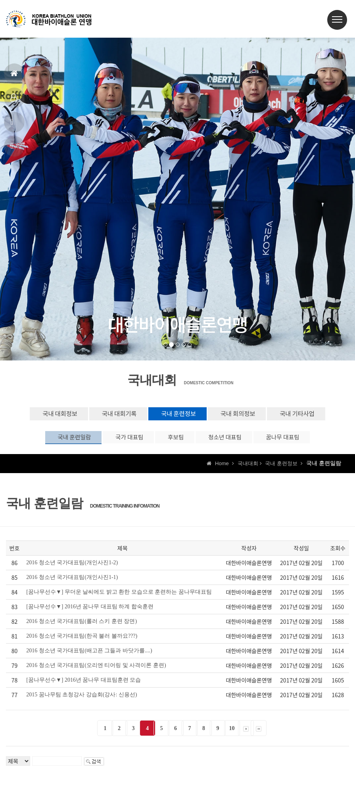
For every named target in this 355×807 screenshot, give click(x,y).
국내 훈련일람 (55, 441)
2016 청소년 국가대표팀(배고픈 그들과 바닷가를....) (89, 656)
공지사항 (12, 125)
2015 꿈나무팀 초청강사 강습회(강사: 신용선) (81, 700)
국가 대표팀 (119, 441)
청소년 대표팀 (233, 441)
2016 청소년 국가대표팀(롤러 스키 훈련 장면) (81, 627)
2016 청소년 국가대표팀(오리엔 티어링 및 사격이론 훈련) (96, 671)
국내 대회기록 (108, 415)
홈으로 (14, 76)
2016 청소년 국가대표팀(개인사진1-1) (72, 583)
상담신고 (12, 149)
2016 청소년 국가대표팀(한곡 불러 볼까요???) (81, 641)
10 (232, 734)
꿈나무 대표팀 (300, 441)
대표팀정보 (13, 101)
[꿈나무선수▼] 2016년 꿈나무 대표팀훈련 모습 (83, 685)
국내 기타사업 (316, 415)
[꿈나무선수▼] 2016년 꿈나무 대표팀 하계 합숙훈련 (90, 612)
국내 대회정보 (38, 415)
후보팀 (175, 441)
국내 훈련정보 (177, 415)
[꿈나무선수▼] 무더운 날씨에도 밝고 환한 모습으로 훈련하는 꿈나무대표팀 (119, 597)
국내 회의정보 (247, 415)
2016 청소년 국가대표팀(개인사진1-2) (72, 568)
